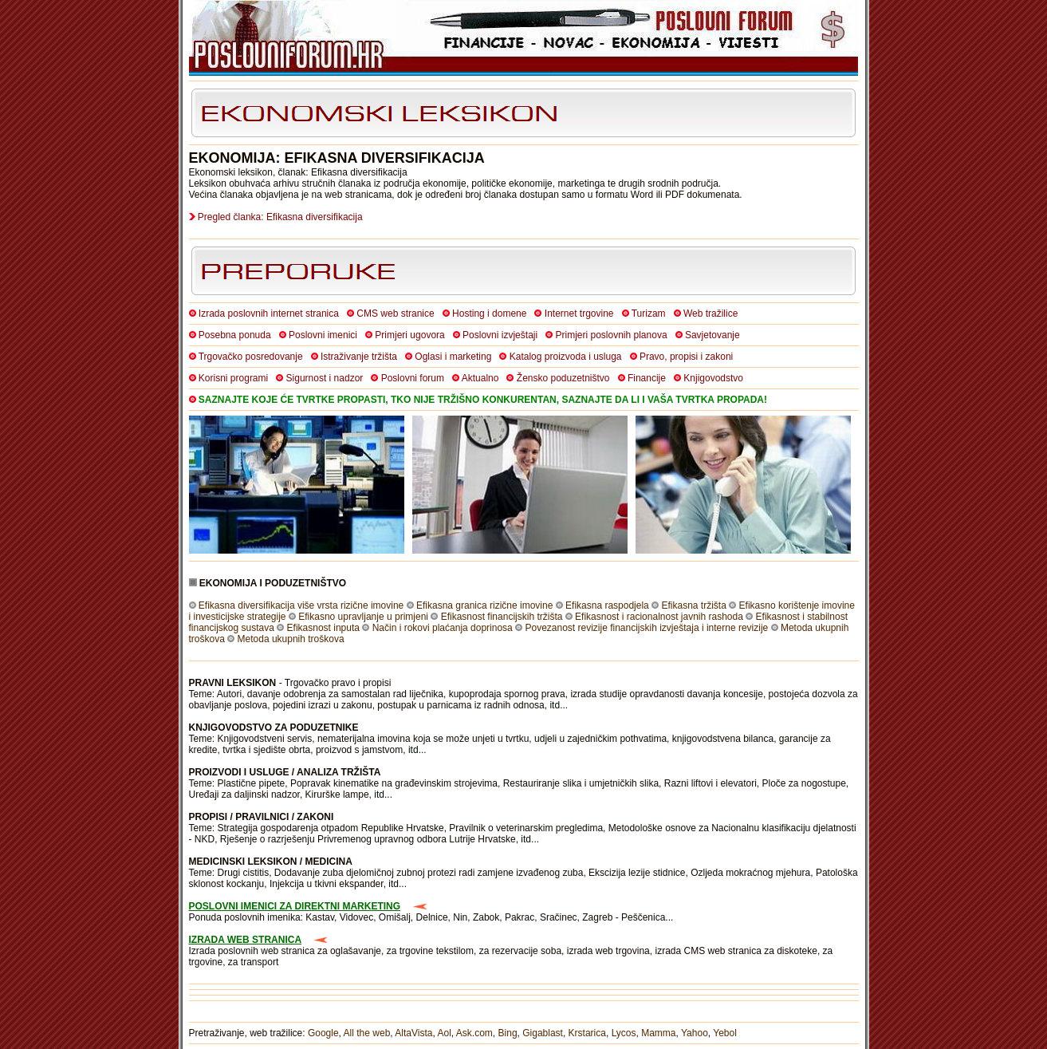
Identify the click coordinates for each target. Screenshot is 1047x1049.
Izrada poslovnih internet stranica (269, 313)
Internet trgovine (579, 313)
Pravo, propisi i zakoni (686, 356)
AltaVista (413, 1033)
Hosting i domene (489, 313)
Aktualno (480, 378)
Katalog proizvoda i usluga (566, 356)
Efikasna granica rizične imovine (484, 605)
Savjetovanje (712, 335)
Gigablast (542, 1033)
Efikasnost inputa (323, 627)
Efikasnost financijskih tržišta (502, 616)
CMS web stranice (395, 313)
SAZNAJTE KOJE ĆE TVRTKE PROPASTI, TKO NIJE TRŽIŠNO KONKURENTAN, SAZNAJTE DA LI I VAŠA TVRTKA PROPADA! (483, 399)
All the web (367, 1033)
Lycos (624, 1033)
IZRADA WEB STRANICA (245, 939)
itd (554, 705)
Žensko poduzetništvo (563, 378)
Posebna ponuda (235, 335)
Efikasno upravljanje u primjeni (363, 616)
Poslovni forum (412, 378)
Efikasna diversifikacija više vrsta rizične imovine (301, 605)
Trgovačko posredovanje (251, 356)
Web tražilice (710, 313)
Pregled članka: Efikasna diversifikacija (280, 217)
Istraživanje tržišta (359, 356)
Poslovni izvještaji (499, 335)
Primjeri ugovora (409, 335)
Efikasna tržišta (693, 605)
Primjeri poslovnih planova (611, 335)
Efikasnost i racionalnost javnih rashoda (659, 616)
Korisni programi (233, 378)
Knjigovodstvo (713, 378)
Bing (508, 1033)
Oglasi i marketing (453, 356)
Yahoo (694, 1033)
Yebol (725, 1033)
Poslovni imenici (323, 335)
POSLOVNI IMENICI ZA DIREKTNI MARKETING (295, 906)
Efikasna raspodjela (607, 605)
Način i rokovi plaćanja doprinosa (442, 627)
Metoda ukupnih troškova (291, 639)
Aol (444, 1033)
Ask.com (474, 1033)
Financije (647, 378)
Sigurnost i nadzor (325, 378)
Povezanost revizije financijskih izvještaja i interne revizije (646, 627)
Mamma (658, 1033)
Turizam (649, 313)
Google (323, 1033)
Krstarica (587, 1033)
